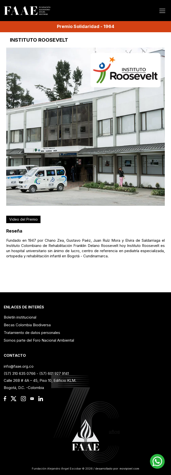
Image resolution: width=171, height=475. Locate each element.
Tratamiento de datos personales (32, 332)
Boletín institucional (20, 317)
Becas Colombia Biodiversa (27, 325)
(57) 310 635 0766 (20, 373)
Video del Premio (23, 219)
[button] (157, 461)
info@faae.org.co (19, 366)
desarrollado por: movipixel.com (116, 468)
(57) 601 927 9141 (54, 373)
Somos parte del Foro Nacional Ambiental (39, 340)
